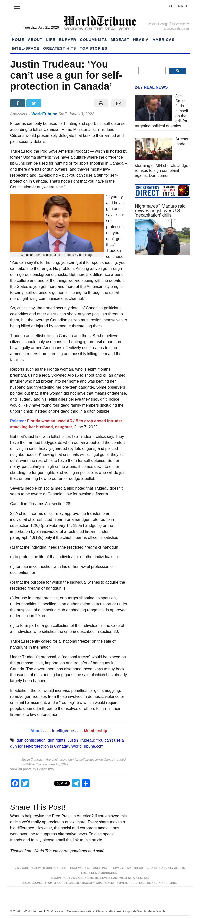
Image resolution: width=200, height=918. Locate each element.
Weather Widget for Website (166, 24)
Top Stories (93, 48)
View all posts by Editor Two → (34, 769)
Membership (95, 731)
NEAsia (141, 39)
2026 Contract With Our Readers (40, 867)
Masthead (135, 867)
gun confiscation (31, 740)
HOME (18, 39)
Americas (164, 39)
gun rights (56, 740)
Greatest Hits (59, 48)
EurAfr (67, 39)
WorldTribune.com (87, 746)
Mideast (120, 39)
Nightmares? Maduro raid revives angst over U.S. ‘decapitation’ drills (160, 211)
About (35, 39)
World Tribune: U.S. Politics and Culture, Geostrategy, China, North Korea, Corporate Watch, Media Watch (93, 911)
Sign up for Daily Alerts (166, 867)
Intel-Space (25, 48)
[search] (151, 71)
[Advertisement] (162, 296)
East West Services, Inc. (89, 867)
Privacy (117, 867)
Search (178, 6)
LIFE (50, 39)
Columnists (93, 39)
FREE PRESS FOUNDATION (99, 872)
